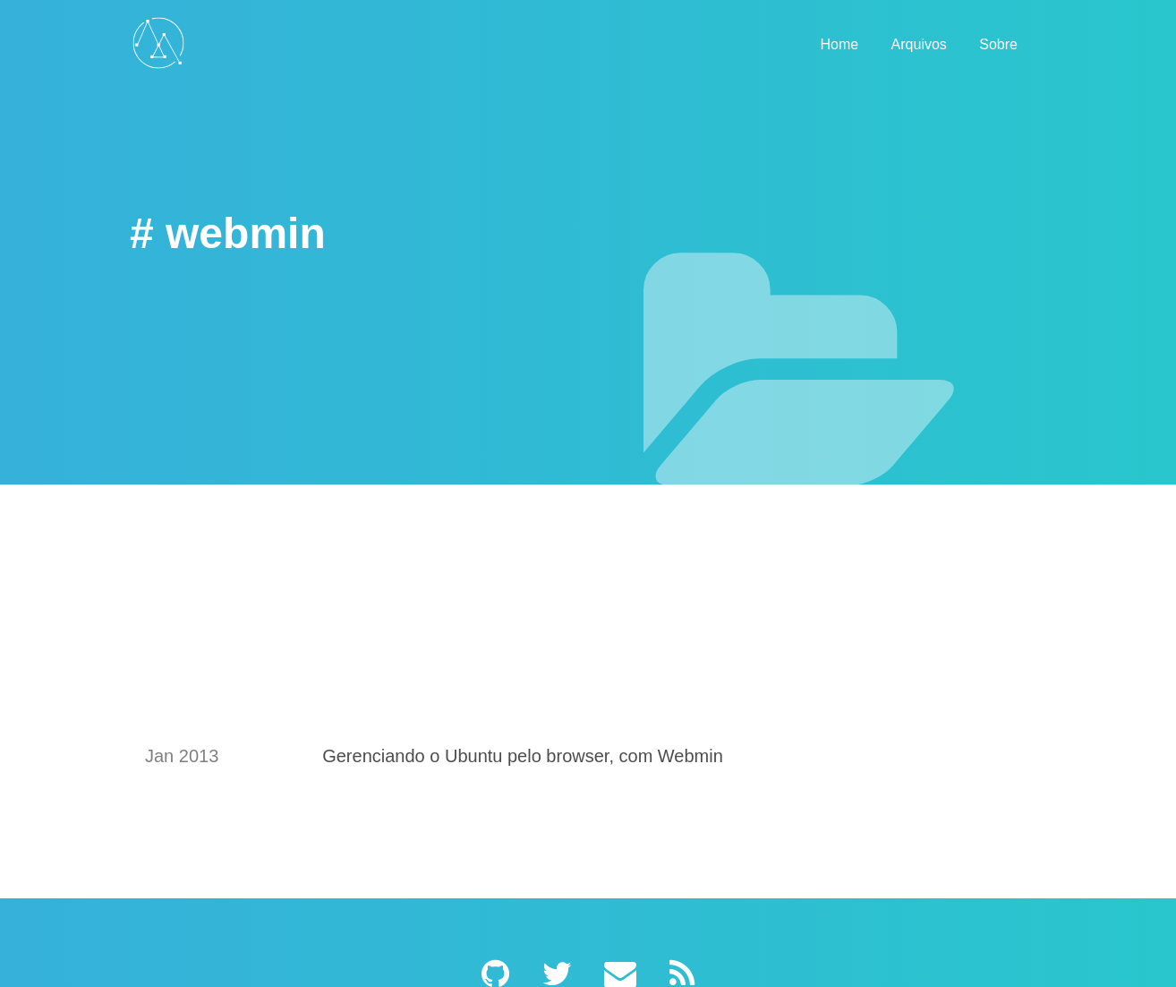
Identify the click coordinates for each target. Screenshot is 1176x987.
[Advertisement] (588, 656)
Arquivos (919, 44)
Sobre (998, 44)
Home (839, 44)
